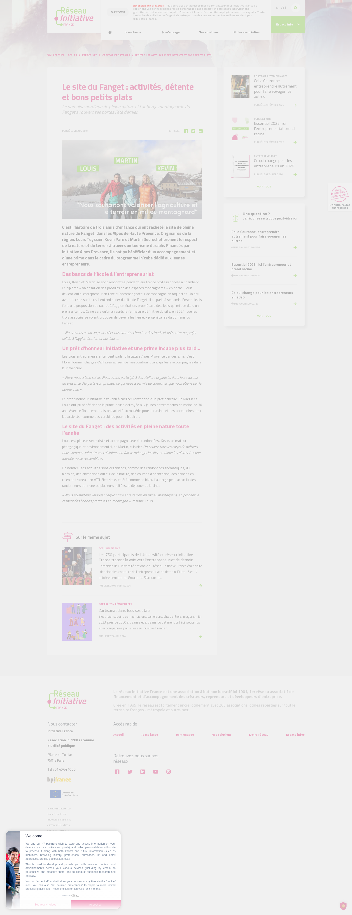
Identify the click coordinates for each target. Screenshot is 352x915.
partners (51, 843)
